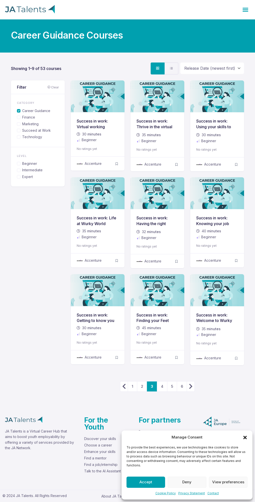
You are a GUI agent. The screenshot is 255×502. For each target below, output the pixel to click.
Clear (53, 87)
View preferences (228, 482)
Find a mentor (95, 458)
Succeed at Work (36, 130)
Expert (27, 177)
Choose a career (98, 445)
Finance (28, 117)
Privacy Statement (191, 493)
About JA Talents (115, 496)
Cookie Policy (165, 493)
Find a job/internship (101, 464)
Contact (213, 493)
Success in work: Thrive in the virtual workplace (154, 127)
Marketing (30, 124)
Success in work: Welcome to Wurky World (214, 321)
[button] (245, 437)
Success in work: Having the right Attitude (152, 223)
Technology (32, 137)
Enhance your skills (100, 451)
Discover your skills (100, 439)
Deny (186, 482)
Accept (145, 482)
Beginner (29, 163)
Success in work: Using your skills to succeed (213, 127)
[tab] (158, 68)
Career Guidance (36, 111)
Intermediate (32, 170)
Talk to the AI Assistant (102, 471)
